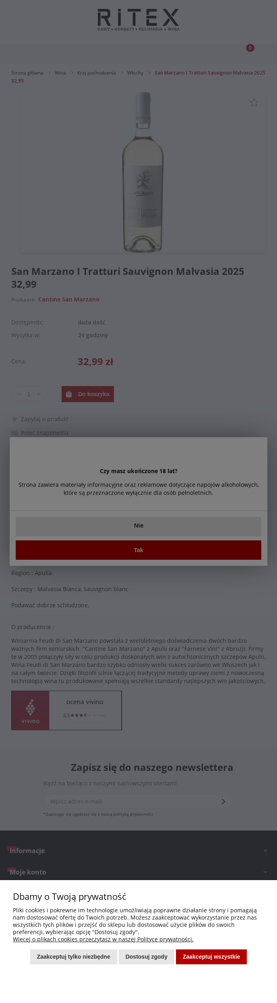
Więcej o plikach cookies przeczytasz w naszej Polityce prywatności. (103, 939)
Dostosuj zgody (146, 956)
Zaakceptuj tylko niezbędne (73, 956)
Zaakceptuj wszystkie (211, 956)
